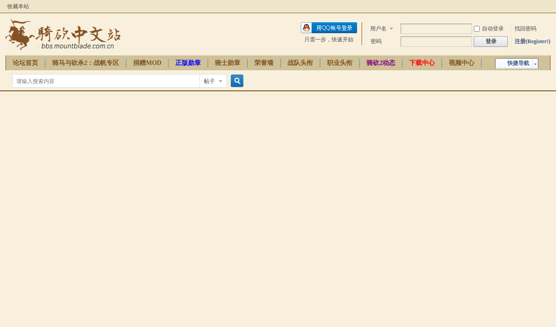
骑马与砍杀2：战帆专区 (85, 62)
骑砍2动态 (381, 62)
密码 (376, 41)
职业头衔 (339, 62)
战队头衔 (300, 62)
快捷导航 (518, 63)
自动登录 (489, 28)
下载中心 (422, 62)
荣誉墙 (263, 62)
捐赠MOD (147, 62)
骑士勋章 (227, 62)
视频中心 (461, 62)
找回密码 (525, 28)
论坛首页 (25, 62)
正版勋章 (188, 62)
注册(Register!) (533, 41)
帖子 (209, 81)
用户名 (378, 28)
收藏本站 (18, 6)
